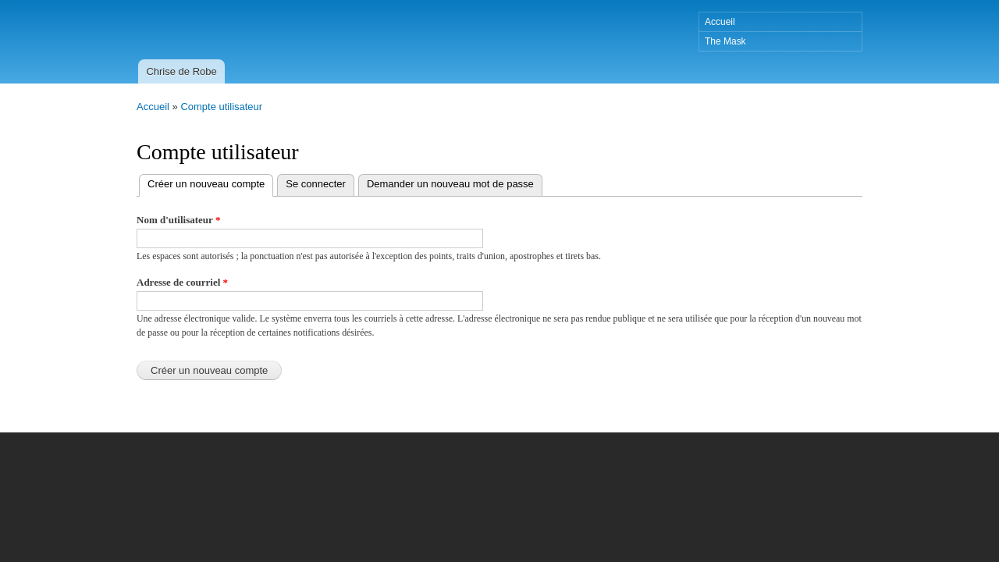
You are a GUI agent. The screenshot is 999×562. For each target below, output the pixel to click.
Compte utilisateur (221, 106)
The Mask (725, 41)
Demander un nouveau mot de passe (450, 184)
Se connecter (316, 184)
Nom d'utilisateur (178, 220)
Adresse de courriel (182, 282)
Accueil (720, 21)
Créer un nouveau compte (210, 182)
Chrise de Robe (181, 71)
